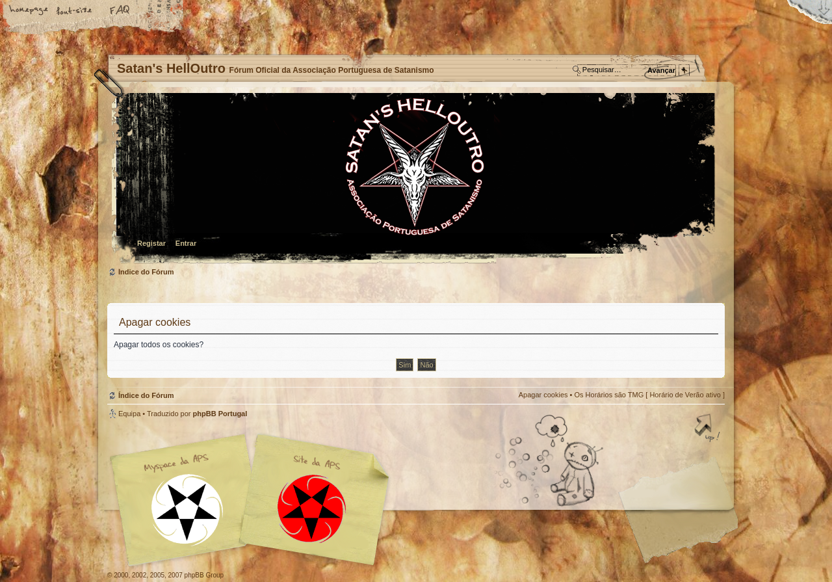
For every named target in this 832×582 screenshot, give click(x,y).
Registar (151, 243)
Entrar (186, 243)
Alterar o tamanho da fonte (75, 11)
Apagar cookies (543, 395)
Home (29, 11)
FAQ (120, 11)
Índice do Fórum (414, 179)
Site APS (312, 509)
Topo (708, 429)
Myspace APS (253, 500)
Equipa (129, 413)
